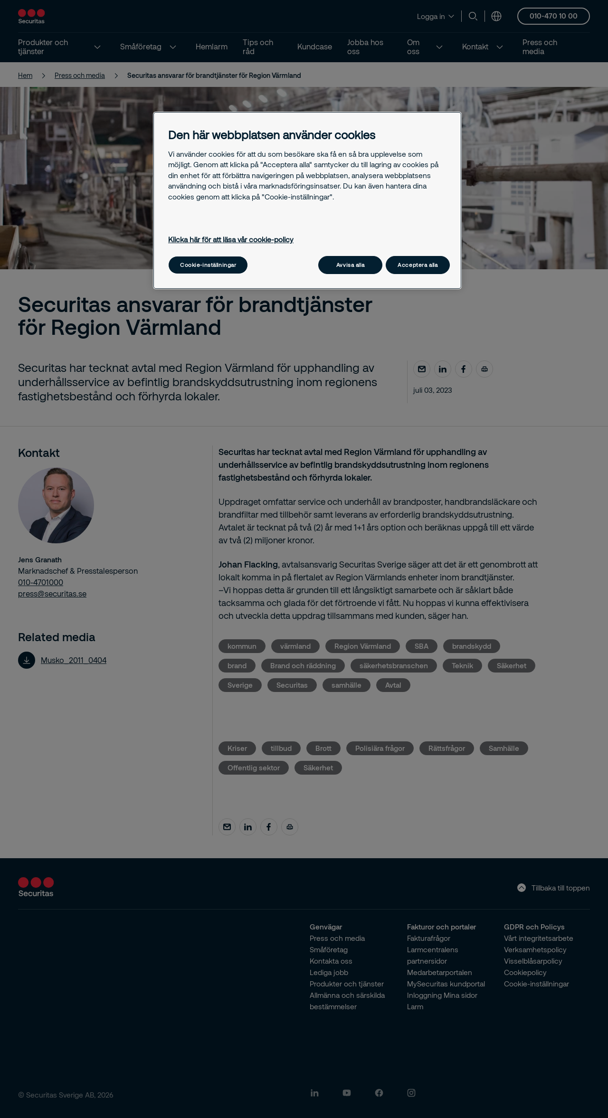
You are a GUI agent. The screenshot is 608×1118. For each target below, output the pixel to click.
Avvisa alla (350, 265)
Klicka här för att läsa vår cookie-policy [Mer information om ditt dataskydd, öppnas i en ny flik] (231, 239)
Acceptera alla (417, 265)
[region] (307, 200)
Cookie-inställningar (208, 265)
